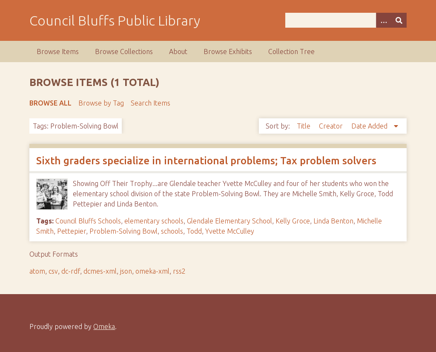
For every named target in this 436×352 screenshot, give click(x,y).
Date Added (370, 126)
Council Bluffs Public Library (114, 20)
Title (304, 126)
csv (53, 271)
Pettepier (71, 231)
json (126, 271)
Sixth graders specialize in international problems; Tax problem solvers (206, 160)
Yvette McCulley (229, 231)
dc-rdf (70, 271)
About (178, 51)
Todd (194, 231)
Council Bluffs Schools (88, 221)
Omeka (104, 326)
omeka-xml (152, 271)
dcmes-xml (100, 271)
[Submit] (399, 20)
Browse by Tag (101, 103)
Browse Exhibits (228, 51)
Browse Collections (124, 51)
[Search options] (383, 20)
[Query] (346, 20)
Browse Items (58, 51)
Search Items (150, 103)
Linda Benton (333, 221)
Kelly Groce (292, 221)
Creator (331, 126)
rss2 (179, 271)
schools (172, 231)
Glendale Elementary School (229, 221)
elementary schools (154, 221)
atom (37, 271)
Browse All (50, 103)
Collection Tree (291, 51)
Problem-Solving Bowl (123, 231)
